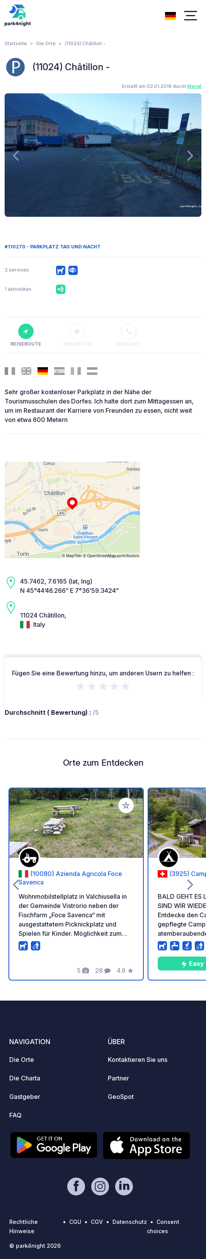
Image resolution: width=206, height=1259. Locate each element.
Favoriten (77, 335)
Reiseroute (25, 335)
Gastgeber (24, 1096)
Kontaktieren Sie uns (137, 1059)
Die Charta (24, 1078)
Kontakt (128, 335)
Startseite (16, 43)
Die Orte (46, 43)
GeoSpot (121, 1096)
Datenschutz (129, 1221)
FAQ (15, 1115)
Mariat (194, 86)
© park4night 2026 (35, 1245)
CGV (97, 1221)
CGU (75, 1221)
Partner (118, 1078)
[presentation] (15, 155)
